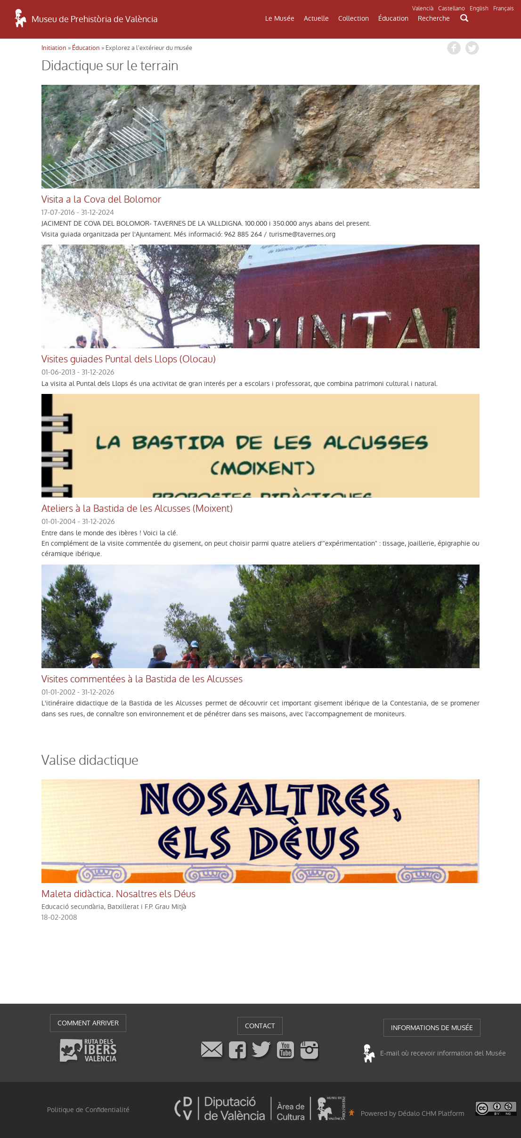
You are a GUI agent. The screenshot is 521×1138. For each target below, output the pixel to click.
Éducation (393, 18)
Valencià (422, 8)
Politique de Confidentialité (88, 1109)
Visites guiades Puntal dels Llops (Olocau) (128, 359)
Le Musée (279, 18)
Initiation (53, 48)
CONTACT (260, 1026)
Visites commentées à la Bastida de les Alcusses (142, 679)
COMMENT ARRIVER (88, 1023)
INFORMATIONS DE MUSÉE (432, 1027)
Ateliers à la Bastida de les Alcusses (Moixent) (137, 509)
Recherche (434, 18)
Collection (353, 18)
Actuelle (316, 18)
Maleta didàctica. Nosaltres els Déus (118, 894)
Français (503, 8)
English (479, 8)
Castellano (451, 8)
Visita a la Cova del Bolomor (101, 200)
